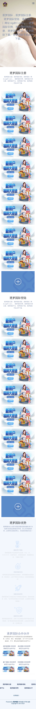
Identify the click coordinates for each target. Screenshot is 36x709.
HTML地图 (27, 702)
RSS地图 (21, 702)
